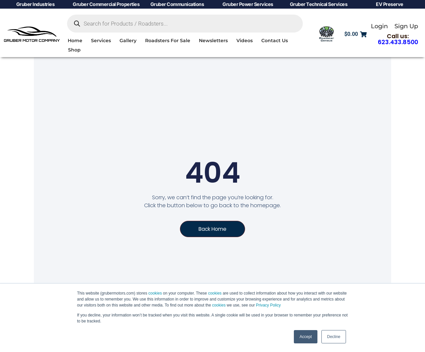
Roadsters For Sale (167, 41)
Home (75, 41)
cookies (155, 293)
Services (101, 41)
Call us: (398, 39)
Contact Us (274, 41)
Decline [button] (333, 336)
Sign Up (406, 26)
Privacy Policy (268, 305)
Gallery (128, 41)
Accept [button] (305, 336)
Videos (244, 41)
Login (379, 26)
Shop (74, 50)
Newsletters (213, 41)
